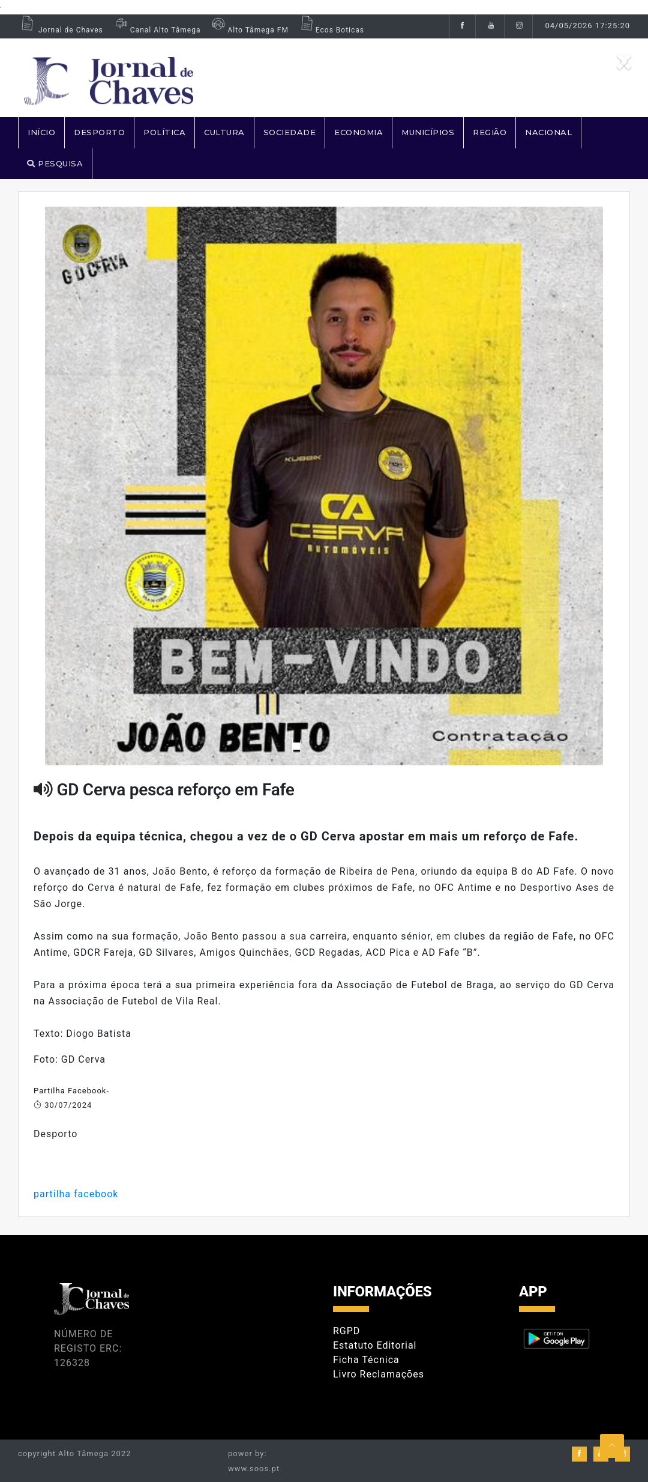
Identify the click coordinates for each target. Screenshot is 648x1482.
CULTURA (224, 132)
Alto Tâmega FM (248, 30)
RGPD (346, 1331)
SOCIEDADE (289, 132)
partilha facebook (76, 1194)
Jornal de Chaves (60, 30)
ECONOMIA (358, 132)
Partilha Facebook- (71, 1090)
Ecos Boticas (331, 30)
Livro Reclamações (378, 1374)
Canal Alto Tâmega (156, 30)
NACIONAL (548, 132)
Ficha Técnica (366, 1359)
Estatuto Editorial (374, 1345)
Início (41, 132)
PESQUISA (55, 163)
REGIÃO (489, 132)
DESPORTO (99, 132)
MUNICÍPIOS (427, 132)
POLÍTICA (164, 132)
